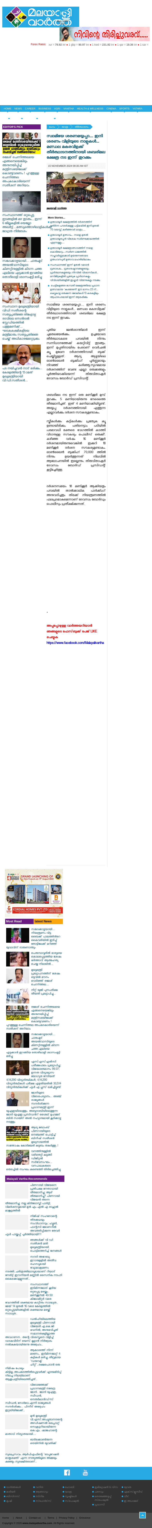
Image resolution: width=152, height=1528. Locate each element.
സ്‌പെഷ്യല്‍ (72, 1501)
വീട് (126, 1497)
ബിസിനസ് (13, 1497)
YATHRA (137, 108)
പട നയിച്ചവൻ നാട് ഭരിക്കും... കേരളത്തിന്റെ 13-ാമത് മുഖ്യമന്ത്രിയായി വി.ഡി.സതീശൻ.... (22, 373)
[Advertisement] (76, 76)
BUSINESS (44, 108)
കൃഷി (9, 1501)
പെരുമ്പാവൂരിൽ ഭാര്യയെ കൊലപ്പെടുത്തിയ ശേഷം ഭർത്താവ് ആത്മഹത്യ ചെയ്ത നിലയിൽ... (46, 959)
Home (5, 1517)
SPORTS (124, 108)
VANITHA (68, 108)
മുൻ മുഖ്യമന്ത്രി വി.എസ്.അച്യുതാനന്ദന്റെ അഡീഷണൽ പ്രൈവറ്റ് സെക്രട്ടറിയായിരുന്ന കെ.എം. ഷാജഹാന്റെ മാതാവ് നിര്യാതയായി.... (33, 1425)
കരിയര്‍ (10, 1492)
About (19, 1517)
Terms (50, 1517)
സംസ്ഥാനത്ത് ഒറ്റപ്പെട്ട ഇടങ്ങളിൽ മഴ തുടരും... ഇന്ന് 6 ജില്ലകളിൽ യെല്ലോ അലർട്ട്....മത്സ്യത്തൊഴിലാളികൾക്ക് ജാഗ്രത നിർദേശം (27, 221)
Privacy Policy (67, 1517)
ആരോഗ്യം (42, 1492)
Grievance (85, 1517)
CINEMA (111, 108)
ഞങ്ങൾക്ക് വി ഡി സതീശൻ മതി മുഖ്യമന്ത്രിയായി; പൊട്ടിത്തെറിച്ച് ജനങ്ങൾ (45, 1246)
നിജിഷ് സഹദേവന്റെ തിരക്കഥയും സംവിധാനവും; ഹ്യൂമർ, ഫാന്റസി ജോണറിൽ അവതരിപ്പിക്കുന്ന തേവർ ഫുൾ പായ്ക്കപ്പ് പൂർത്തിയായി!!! (32, 1226)
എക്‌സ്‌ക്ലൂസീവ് (133, 1492)
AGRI (57, 108)
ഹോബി (69, 1487)
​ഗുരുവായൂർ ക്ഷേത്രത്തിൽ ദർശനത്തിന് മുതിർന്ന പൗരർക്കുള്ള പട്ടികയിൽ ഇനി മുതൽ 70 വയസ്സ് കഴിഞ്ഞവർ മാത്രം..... (74, 226)
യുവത (127, 1487)
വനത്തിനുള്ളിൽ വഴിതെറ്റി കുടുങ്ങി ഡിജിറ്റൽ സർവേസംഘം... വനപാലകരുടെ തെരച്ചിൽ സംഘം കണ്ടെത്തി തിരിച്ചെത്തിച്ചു (33, 1161)
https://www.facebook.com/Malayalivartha (75, 643)
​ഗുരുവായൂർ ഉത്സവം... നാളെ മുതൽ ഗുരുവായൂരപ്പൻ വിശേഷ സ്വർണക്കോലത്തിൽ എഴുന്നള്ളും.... (74, 239)
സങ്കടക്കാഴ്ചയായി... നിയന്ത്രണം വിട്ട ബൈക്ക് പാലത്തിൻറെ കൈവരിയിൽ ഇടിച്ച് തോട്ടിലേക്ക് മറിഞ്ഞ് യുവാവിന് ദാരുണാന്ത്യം (33, 939)
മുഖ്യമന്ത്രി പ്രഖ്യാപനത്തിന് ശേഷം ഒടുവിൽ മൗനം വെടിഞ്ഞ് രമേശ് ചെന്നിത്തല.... (45, 978)
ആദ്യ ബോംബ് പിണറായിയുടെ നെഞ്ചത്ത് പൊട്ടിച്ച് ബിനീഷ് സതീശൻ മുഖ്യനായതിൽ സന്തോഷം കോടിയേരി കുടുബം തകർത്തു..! (32, 1137)
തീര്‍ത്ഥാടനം (81, 127)
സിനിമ (40, 1497)
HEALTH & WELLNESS (90, 108)
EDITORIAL (54, 115)
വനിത (39, 1487)
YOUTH (21, 115)
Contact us (35, 1517)
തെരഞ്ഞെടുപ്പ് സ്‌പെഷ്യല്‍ (103, 1498)
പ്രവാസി (100, 1505)
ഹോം (52, 127)
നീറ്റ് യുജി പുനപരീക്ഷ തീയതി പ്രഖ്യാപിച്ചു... (44, 992)
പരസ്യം (99, 1492)
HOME (7, 108)
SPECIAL (9, 115)
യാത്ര (65, 127)
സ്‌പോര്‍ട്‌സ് (43, 1501)
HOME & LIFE (37, 115)
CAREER (30, 108)
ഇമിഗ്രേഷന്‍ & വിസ (106, 1487)
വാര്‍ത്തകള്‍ (13, 1487)
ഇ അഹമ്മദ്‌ (131, 1501)
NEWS (18, 108)
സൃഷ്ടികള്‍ (70, 1497)
